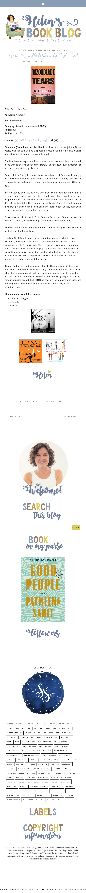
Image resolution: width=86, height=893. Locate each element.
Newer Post (16, 416)
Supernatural (28, 795)
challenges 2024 (14, 755)
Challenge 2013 (60, 741)
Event (74, 759)
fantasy (19, 764)
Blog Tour (66, 732)
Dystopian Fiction (61, 759)
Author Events (65, 728)
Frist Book (54, 764)
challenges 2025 (31, 755)
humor (66, 768)
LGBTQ (55, 50)
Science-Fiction (56, 786)
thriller (69, 795)
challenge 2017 (13, 746)
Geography (66, 764)
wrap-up (50, 799)
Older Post (69, 416)
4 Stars (22, 50)
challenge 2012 (44, 741)
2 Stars (10, 723)
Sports (45, 791)
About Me (20, 728)
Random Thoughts (49, 782)
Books (10, 741)
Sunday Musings (57, 791)
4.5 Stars (71, 723)
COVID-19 (33, 759)
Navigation (30, 777)
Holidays (56, 768)
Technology (57, 795)
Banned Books (40, 732)
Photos (21, 782)
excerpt (10, 764)
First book (30, 764)
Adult (30, 50)
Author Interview (14, 732)
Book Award (36, 737)
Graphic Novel (24, 768)
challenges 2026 (49, 755)
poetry (36, 782)
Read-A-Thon (65, 782)
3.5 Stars (40, 723)
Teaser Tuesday (43, 795)
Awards (28, 732)
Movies (10, 777)
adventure (38, 728)
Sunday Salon (13, 795)
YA (58, 799)
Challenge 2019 (45, 746)
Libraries (31, 773)
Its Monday (11, 773)
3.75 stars (50, 723)
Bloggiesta (12, 737)
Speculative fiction (30, 791)
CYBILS (42, 759)
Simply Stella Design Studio (71, 889)
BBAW (51, 732)
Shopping (70, 786)
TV (24, 799)
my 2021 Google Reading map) (31, 140)
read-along (12, 786)
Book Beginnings (51, 737)
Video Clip (40, 799)
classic (10, 759)
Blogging (24, 737)
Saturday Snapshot (38, 786)
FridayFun (42, 764)
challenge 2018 (29, 746)
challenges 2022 (44, 750)
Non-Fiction (43, 777)
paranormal (66, 777)
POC (28, 782)
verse (30, 799)
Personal (11, 782)
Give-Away (11, 768)
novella (54, 777)
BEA (57, 732)
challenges (12, 750)
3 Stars (30, 723)
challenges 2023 (61, 750)
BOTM (17, 741)
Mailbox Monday (45, 773)
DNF (49, 759)
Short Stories (13, 791)
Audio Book (51, 728)
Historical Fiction (42, 768)
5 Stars (10, 728)
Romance (24, 786)
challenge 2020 (61, 746)
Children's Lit (65, 755)
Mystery (63, 50)
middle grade (69, 773)
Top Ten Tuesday (13, 799)
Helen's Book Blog (29, 889)
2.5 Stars (20, 723)
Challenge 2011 (28, 741)
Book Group (66, 737)
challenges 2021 (42, 50)
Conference (22, 759)
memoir (58, 773)
